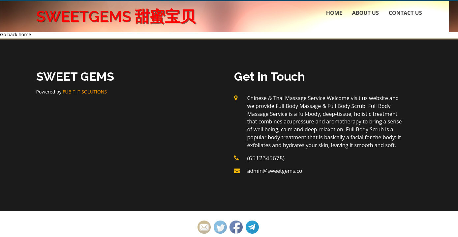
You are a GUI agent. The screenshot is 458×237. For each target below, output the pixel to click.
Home (334, 12)
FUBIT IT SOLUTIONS (85, 92)
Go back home (15, 34)
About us (365, 12)
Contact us (405, 12)
